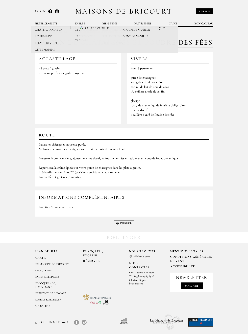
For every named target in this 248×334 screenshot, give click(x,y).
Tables (80, 23)
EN (43, 11)
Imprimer (124, 223)
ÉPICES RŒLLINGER (47, 276)
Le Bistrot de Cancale (50, 293)
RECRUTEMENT (44, 270)
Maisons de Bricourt (124, 11)
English (90, 255)
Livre (173, 23)
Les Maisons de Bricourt (52, 264)
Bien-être (109, 23)
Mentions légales (186, 251)
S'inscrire (191, 285)
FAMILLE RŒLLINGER (48, 299)
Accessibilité (182, 266)
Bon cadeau (203, 23)
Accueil (40, 258)
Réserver (204, 11)
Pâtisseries (142, 23)
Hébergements (46, 23)
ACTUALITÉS (42, 306)
